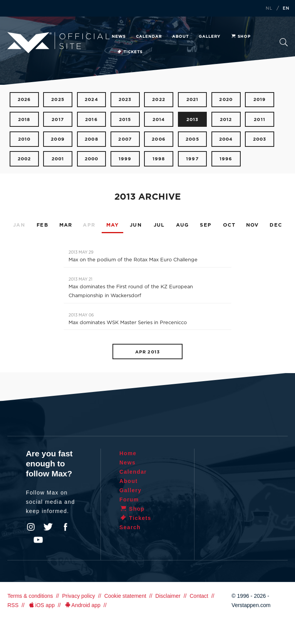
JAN (19, 225)
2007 (125, 139)
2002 (24, 159)
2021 (192, 100)
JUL (159, 225)
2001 (58, 159)
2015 (125, 120)
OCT (229, 225)
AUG (182, 225)
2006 (159, 139)
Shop (241, 37)
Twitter (48, 527)
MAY (112, 225)
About (180, 37)
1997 (192, 159)
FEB (42, 225)
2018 (24, 120)
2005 (192, 139)
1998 (159, 159)
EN (286, 8)
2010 (24, 139)
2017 (58, 120)
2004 (226, 139)
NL (269, 8)
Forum (129, 499)
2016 (91, 120)
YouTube (38, 540)
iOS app (41, 605)
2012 (226, 120)
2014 (159, 120)
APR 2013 (147, 352)
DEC (276, 225)
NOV (252, 225)
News (119, 37)
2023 (125, 100)
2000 (92, 159)
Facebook (65, 527)
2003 (260, 139)
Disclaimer (167, 596)
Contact (198, 596)
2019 (259, 100)
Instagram (31, 527)
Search (284, 42)
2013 (192, 120)
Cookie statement (125, 596)
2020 (226, 100)
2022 (158, 100)
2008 (91, 139)
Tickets (129, 52)
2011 (259, 120)
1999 (125, 159)
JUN (136, 225)
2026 (24, 100)
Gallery (209, 37)
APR (89, 225)
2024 (91, 100)
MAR (65, 225)
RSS (12, 605)
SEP (205, 225)
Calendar (149, 37)
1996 (226, 159)
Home (128, 453)
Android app (82, 605)
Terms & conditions (30, 596)
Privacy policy (78, 596)
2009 (58, 139)
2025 (57, 100)
